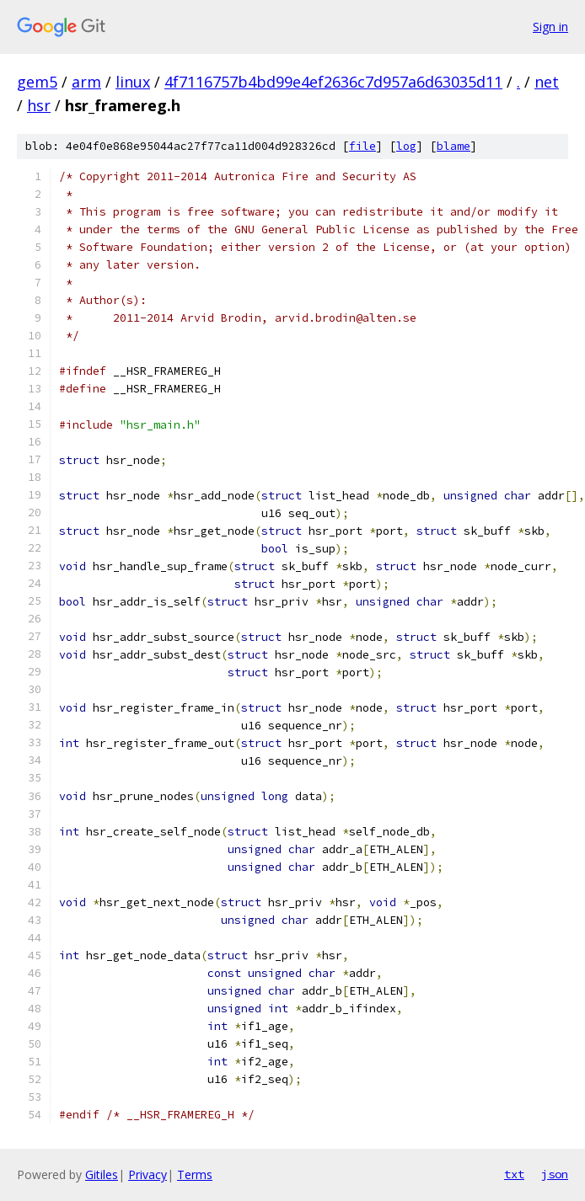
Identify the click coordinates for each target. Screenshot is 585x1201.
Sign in (550, 27)
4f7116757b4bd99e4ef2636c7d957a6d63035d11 (333, 82)
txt (514, 1174)
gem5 (37, 82)
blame (453, 146)
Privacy (147, 1174)
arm (86, 82)
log (406, 146)
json (554, 1174)
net (546, 82)
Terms (194, 1174)
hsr (39, 105)
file (362, 146)
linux (132, 82)
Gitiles (101, 1174)
